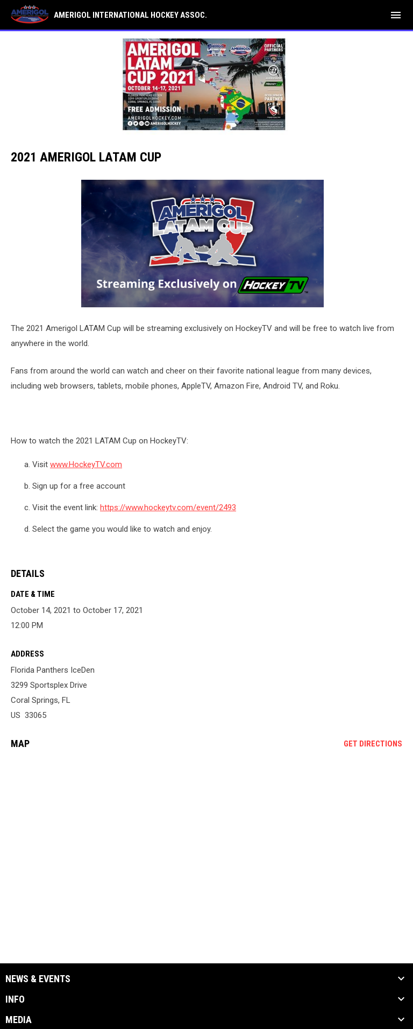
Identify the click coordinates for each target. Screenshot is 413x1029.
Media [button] (18, 1020)
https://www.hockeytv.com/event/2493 (168, 507)
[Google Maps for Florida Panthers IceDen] (206, 840)
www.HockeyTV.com (86, 464)
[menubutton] (395, 15)
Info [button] (15, 999)
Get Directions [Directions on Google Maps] (373, 744)
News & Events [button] (37, 979)
